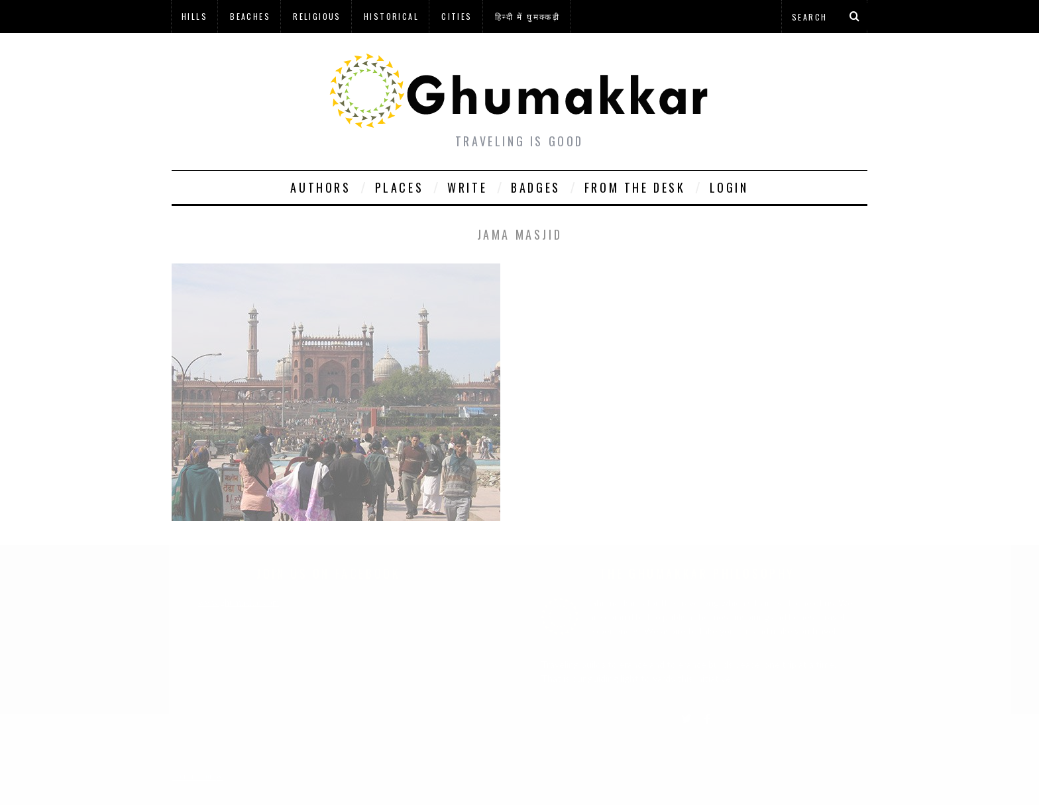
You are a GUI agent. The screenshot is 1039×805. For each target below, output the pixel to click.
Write (467, 187)
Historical (391, 16)
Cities (456, 16)
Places (399, 187)
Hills (194, 16)
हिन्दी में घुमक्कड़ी (527, 16)
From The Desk (635, 187)
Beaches (250, 16)
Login (729, 187)
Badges (536, 187)
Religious (317, 16)
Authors (320, 187)
